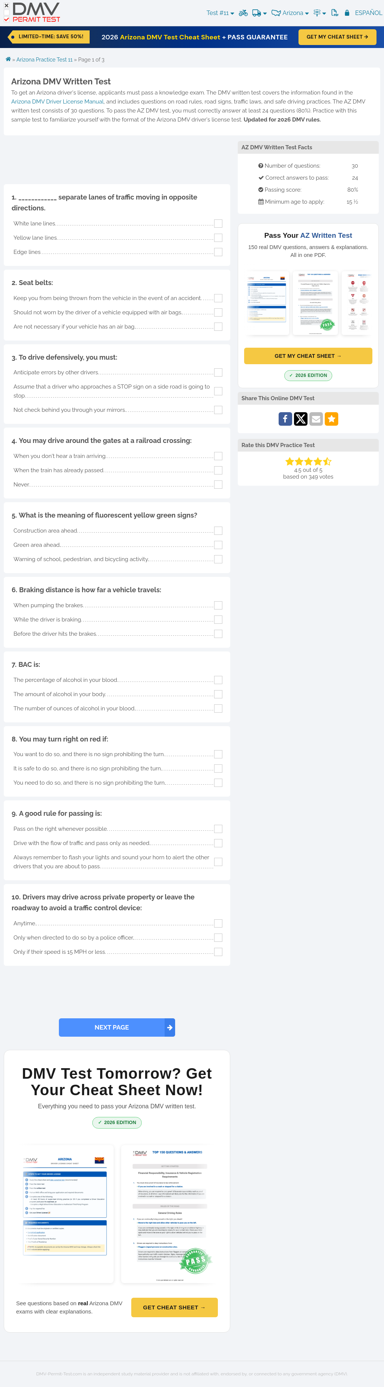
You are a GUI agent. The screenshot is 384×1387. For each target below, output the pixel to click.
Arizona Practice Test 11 (44, 60)
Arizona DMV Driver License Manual (57, 101)
